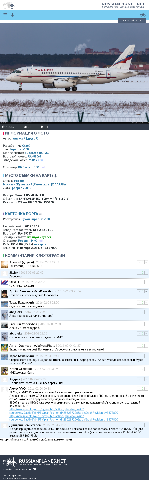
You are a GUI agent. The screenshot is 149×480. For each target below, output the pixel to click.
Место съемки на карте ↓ (31, 175)
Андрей (14, 379)
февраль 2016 (21, 188)
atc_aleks (15, 312)
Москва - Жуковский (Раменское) (35, 184)
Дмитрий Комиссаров (25, 425)
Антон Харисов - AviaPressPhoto (32, 345)
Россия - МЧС (27, 240)
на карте (40, 244)
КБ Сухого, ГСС (28, 167)
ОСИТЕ (14, 282)
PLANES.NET (123, 4)
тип (40, 160)
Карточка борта (21, 214)
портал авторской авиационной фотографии (123, 7)
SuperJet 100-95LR (38, 152)
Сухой (26, 145)
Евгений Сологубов (23, 324)
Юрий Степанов (21, 368)
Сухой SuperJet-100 (35, 219)
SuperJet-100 (19, 149)
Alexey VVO (17, 388)
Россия (19, 180)
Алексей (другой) (25, 138)
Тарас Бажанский (21, 302)
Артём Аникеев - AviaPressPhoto (32, 291)
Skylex (13, 272)
